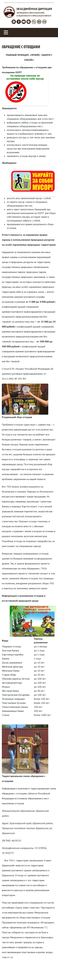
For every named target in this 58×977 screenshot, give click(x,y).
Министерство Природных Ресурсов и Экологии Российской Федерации (29, 2)
